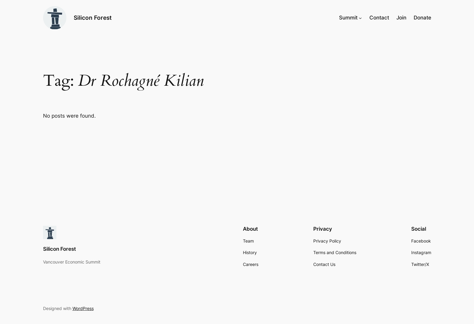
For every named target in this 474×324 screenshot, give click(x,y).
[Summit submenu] (360, 17)
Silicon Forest (93, 17)
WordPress (83, 308)
